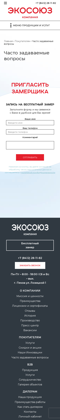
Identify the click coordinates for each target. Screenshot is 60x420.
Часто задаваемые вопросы (30, 357)
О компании (30, 290)
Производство (30, 320)
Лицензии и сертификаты (30, 305)
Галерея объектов (30, 384)
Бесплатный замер (30, 245)
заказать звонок (30, 265)
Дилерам (30, 391)
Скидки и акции (30, 347)
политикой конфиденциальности (38, 172)
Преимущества (30, 301)
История (30, 315)
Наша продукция (30, 397)
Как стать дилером (30, 406)
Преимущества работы (30, 402)
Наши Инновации (30, 352)
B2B (30, 364)
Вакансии (30, 330)
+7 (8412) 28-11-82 (46, 3)
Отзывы (30, 310)
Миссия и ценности (30, 296)
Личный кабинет (30, 416)
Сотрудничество (30, 379)
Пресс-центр (30, 325)
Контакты (30, 411)
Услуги (30, 342)
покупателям (30, 337)
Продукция (30, 370)
